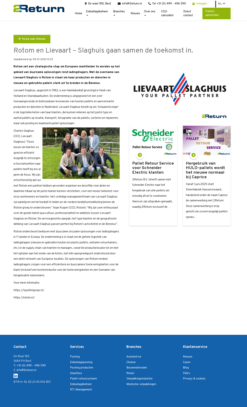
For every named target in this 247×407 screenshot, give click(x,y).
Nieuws (135, 13)
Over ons (149, 13)
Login (227, 402)
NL (221, 4)
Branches (119, 13)
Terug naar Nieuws (32, 39)
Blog (186, 368)
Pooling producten (81, 368)
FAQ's (186, 373)
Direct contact (188, 13)
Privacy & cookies (194, 379)
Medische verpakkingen (141, 384)
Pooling (75, 357)
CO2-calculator (167, 13)
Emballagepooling (81, 362)
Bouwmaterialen (136, 368)
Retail (130, 373)
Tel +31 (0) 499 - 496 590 (167, 4)
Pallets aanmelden (212, 13)
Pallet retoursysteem (83, 379)
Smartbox (76, 373)
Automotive (133, 357)
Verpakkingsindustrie (139, 379)
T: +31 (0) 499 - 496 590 (30, 366)
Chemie (131, 362)
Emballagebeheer (97, 13)
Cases (186, 362)
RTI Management (81, 390)
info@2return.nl (130, 4)
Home (78, 13)
